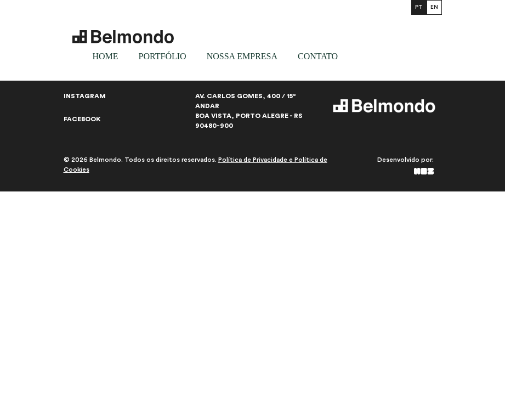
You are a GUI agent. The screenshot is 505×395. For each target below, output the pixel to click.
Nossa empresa (242, 56)
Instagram (85, 96)
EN (434, 7)
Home (105, 56)
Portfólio (162, 56)
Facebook (82, 119)
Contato (318, 56)
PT (419, 7)
